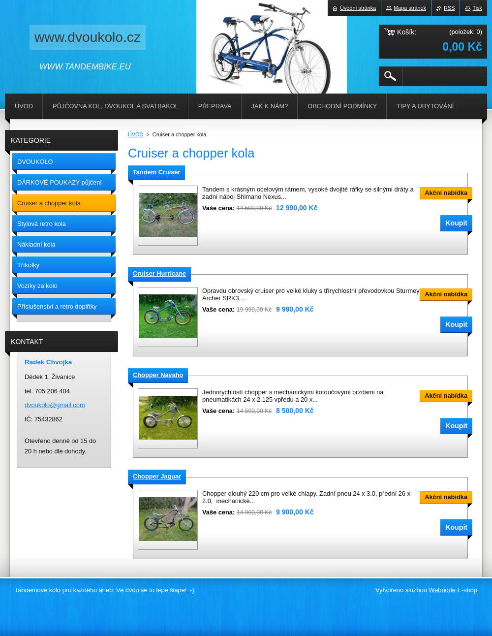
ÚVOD (135, 134)
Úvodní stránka (358, 8)
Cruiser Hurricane (159, 273)
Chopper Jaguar (157, 476)
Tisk (477, 8)
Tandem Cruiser (156, 172)
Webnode (442, 590)
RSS (449, 8)
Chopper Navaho (158, 375)
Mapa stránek (410, 8)
